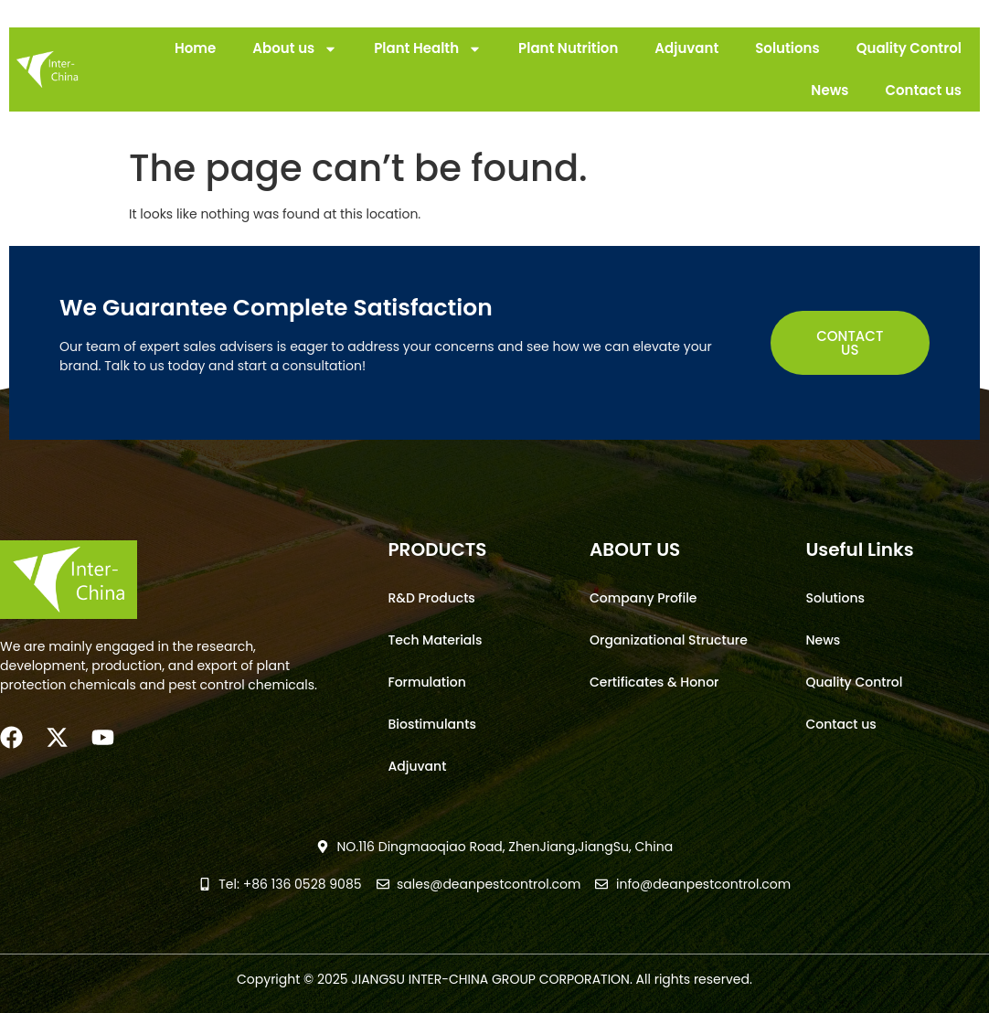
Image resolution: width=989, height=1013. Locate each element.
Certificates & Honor (654, 682)
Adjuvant (686, 48)
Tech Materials (435, 640)
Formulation (426, 682)
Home (195, 48)
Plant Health (428, 49)
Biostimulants (431, 724)
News (829, 90)
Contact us (923, 90)
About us (294, 49)
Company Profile (643, 598)
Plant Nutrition (568, 48)
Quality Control (909, 48)
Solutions (787, 48)
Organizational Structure (669, 640)
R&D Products (431, 598)
